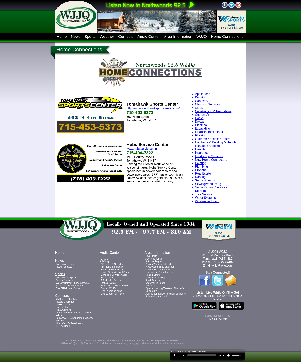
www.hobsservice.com (142, 148)
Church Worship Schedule (158, 264)
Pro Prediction (63, 304)
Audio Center (148, 36)
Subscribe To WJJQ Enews (115, 285)
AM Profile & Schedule (112, 264)
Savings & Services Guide (114, 275)
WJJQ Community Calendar (159, 266)
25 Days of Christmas (67, 299)
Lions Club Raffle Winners (69, 323)
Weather (107, 36)
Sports (90, 36)
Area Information (178, 36)
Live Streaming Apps (111, 291)
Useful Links (151, 285)
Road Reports (152, 280)
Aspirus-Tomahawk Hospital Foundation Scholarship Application (165, 295)
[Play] (175, 355)
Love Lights (151, 256)
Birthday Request (154, 261)
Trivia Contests (63, 310)
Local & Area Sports (66, 277)
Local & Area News (65, 264)
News (75, 36)
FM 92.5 (212, 318)
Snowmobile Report (155, 283)
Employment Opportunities (158, 272)
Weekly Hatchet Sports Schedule (73, 283)
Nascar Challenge (65, 301)
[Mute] (229, 355)
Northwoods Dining (155, 277)
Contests (125, 36)
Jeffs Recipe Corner (111, 280)
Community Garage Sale (157, 269)
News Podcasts (64, 266)
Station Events (108, 283)
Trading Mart (107, 277)
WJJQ (201, 36)
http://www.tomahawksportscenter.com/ (153, 108)
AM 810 (223, 318)
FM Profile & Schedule (112, 266)
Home (62, 36)
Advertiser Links (153, 258)
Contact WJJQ (108, 288)
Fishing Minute (152, 275)
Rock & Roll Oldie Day (112, 269)
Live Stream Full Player (113, 293)
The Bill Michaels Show (68, 288)
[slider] (201, 355)
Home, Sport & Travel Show (115, 272)
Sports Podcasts (64, 280)
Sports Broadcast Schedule (70, 285)
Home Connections (227, 36)
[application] (207, 356)
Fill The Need (63, 326)
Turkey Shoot (63, 307)
